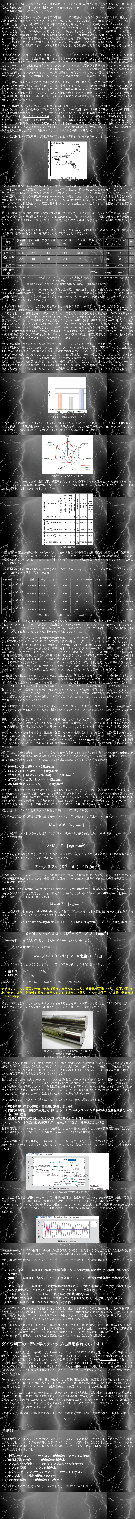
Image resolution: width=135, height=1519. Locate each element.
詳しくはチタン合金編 (36, 116)
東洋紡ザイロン (18, 1456)
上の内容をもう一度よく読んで (20, 1144)
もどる (67, 1419)
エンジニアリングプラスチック (29, 1472)
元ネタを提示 (108, 1359)
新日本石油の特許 (20, 1460)
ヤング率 (14, 1476)
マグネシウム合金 (20, 1464)
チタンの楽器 (17, 1468)
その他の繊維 (17, 1480)
